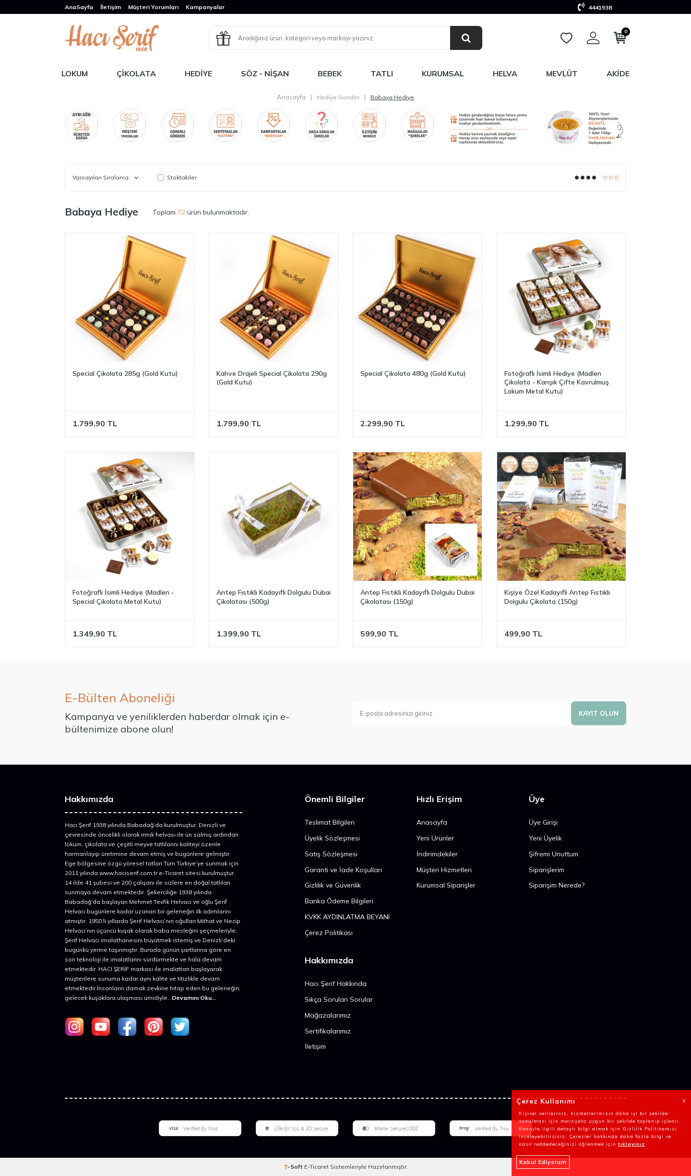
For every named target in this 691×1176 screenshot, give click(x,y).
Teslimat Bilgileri (330, 822)
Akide (618, 73)
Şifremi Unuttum (553, 854)
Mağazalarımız (328, 1015)
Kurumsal (443, 73)
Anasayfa (291, 97)
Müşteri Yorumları (153, 7)
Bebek (330, 73)
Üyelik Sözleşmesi (332, 838)
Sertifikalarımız (328, 1031)
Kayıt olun (598, 712)
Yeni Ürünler (435, 838)
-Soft (294, 1166)
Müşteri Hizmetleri (444, 869)
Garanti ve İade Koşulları (343, 869)
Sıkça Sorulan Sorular (339, 999)
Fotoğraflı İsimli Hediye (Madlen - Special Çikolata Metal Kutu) (123, 597)
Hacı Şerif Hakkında (336, 983)
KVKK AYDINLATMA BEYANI (347, 916)
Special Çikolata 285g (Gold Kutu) (125, 373)
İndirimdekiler (437, 854)
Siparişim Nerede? (556, 885)
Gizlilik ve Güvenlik (333, 885)
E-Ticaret (316, 1166)
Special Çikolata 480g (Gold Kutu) (413, 373)
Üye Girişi (543, 822)
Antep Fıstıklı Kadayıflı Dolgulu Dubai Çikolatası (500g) (273, 597)
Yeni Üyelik (545, 838)
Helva (505, 73)
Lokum (74, 73)
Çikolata (136, 73)
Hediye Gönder (338, 97)
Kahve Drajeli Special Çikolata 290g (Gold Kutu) (271, 378)
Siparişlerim (546, 869)
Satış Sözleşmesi (331, 854)
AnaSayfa (79, 7)
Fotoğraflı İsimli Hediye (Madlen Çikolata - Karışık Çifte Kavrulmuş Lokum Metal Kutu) (556, 382)
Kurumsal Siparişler (446, 885)
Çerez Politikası (329, 932)
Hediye (198, 73)
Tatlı (381, 73)
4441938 (595, 7)
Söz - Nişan (265, 73)
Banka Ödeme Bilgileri (339, 901)
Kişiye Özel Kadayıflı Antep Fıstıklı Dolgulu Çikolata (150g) (557, 597)
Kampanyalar (205, 7)
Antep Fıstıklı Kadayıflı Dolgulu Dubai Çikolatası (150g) (417, 597)
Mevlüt (562, 73)
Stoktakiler (177, 177)
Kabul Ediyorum (543, 1162)
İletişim (110, 7)
